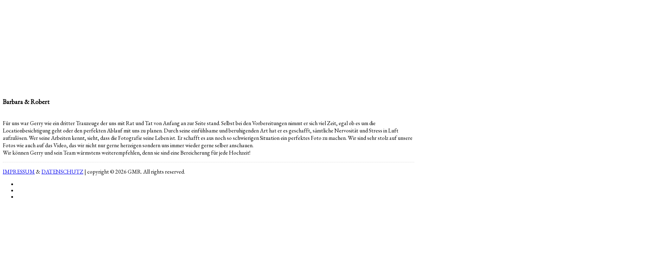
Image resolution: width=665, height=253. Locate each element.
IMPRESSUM (19, 171)
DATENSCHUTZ (62, 171)
